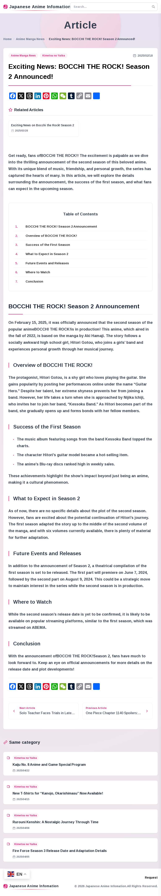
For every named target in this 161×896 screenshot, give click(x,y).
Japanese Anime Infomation (35, 6)
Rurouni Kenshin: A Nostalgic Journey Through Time (56, 822)
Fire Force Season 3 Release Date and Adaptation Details (60, 851)
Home (7, 39)
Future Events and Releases (47, 263)
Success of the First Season (48, 244)
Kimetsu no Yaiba (53, 55)
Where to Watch (38, 272)
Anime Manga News (30, 39)
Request (151, 877)
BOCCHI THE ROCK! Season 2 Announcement (61, 226)
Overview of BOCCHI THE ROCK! (51, 235)
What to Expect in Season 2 (47, 254)
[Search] (153, 7)
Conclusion (34, 281)
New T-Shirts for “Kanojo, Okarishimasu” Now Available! (58, 793)
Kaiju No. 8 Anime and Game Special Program (49, 764)
